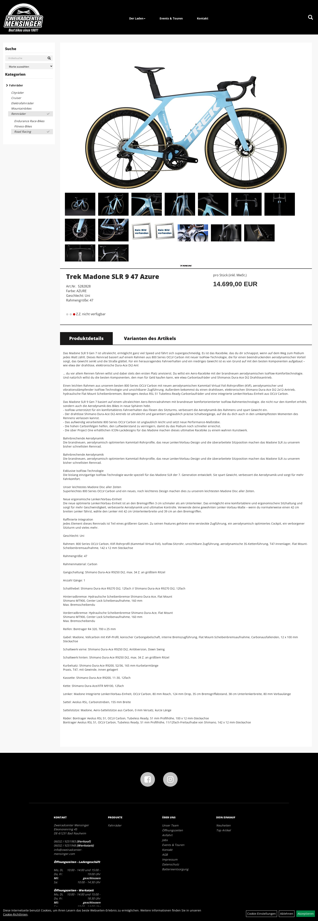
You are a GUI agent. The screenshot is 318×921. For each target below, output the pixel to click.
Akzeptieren (306, 914)
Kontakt (202, 18)
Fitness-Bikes (23, 126)
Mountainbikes (21, 108)
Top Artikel (223, 830)
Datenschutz (170, 864)
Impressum (169, 859)
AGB (165, 854)
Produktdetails (86, 338)
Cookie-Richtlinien (15, 914)
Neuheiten (223, 825)
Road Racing (22, 131)
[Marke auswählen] (29, 66)
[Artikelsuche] (310, 17)
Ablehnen (286, 914)
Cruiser (16, 98)
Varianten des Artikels (150, 338)
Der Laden (137, 18)
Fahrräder (16, 85)
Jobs (165, 840)
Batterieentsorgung (175, 869)
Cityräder (17, 93)
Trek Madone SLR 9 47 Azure (112, 276)
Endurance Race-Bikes (29, 121)
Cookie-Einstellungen (261, 914)
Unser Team (170, 825)
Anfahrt (167, 835)
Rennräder (18, 114)
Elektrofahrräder (22, 103)
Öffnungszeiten (172, 830)
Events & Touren (171, 18)
